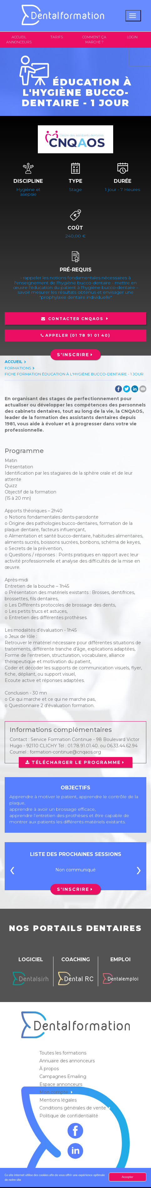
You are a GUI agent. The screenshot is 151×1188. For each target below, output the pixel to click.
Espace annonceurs (61, 1084)
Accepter (127, 1177)
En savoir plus (30, 1180)
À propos (49, 1068)
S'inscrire (73, 354)
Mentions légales (58, 1100)
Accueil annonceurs (19, 39)
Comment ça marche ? (94, 39)
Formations (18, 368)
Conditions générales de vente (73, 1108)
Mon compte (54, 1092)
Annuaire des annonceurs (67, 1061)
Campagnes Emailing (63, 1076)
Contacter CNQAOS (76, 318)
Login (132, 37)
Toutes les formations (63, 1053)
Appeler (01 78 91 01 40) (77, 335)
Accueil (14, 361)
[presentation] (12, 871)
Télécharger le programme (76, 762)
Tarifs (56, 37)
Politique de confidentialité (69, 1116)
